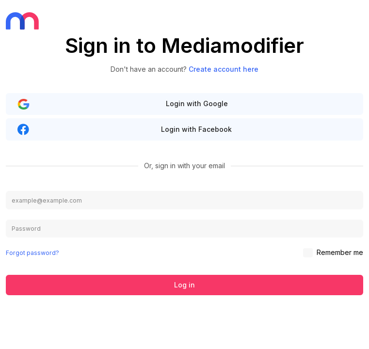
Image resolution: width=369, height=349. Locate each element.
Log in (184, 285)
